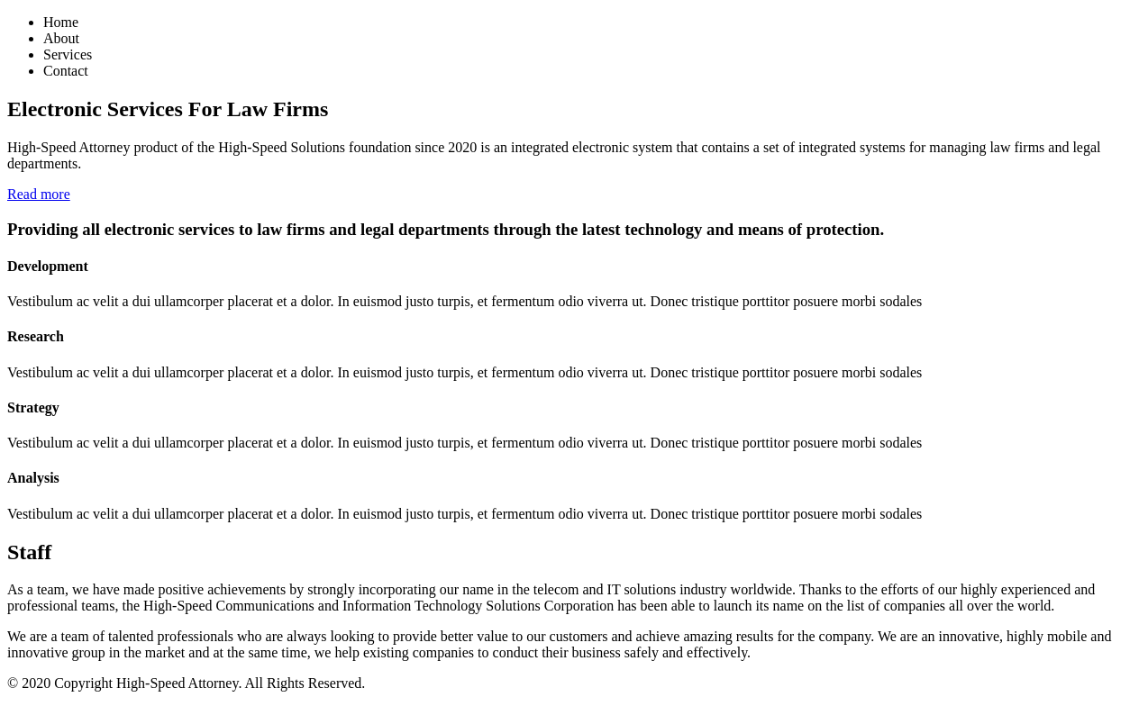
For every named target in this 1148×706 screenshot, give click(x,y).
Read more (38, 194)
